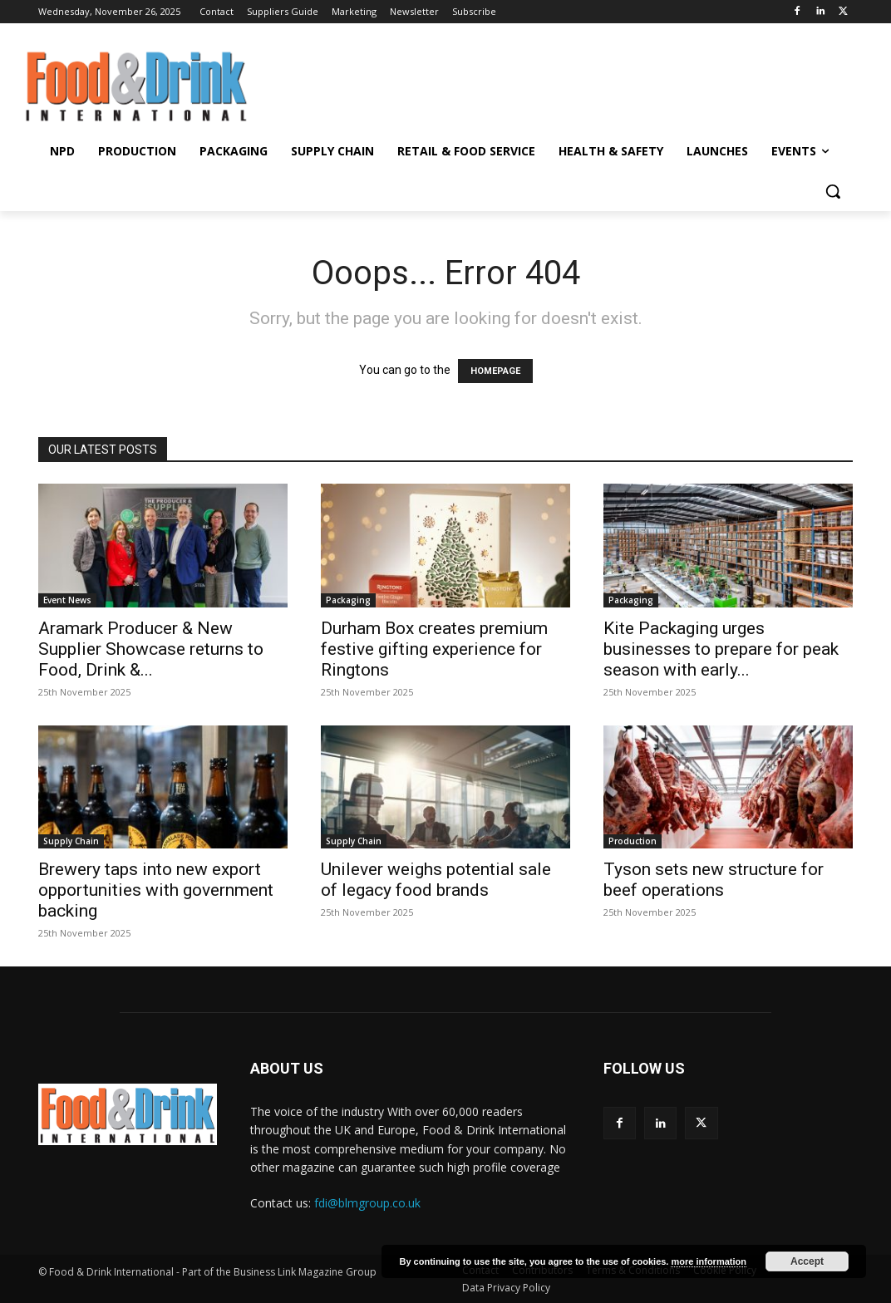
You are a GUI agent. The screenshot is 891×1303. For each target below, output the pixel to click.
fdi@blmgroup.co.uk (367, 1203)
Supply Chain (71, 841)
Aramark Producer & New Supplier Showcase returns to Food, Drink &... (150, 649)
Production (632, 841)
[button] (833, 191)
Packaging (348, 600)
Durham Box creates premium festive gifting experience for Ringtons (434, 649)
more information (708, 1261)
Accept (807, 1261)
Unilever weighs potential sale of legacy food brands (436, 879)
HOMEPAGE (495, 371)
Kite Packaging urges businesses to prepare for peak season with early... (721, 649)
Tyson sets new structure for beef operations (713, 879)
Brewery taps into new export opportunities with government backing (155, 890)
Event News (67, 600)
